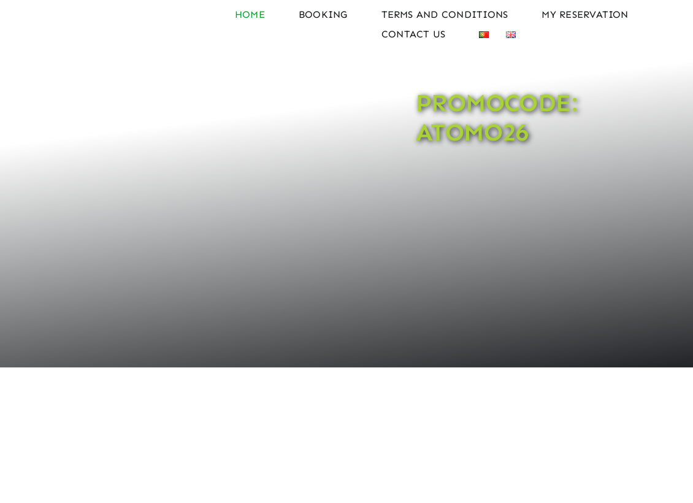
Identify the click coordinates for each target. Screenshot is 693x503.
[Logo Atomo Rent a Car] (112, 7)
